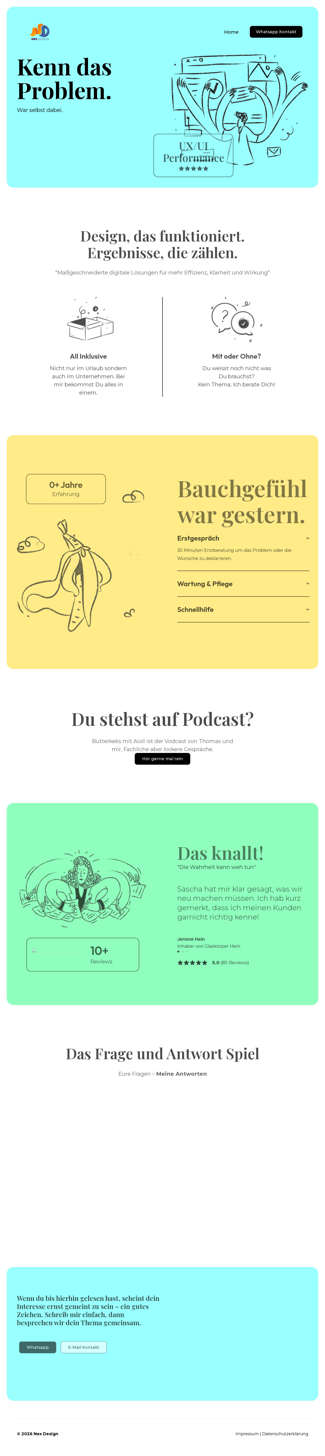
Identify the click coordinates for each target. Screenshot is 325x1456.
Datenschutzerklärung (285, 1433)
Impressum (247, 1433)
